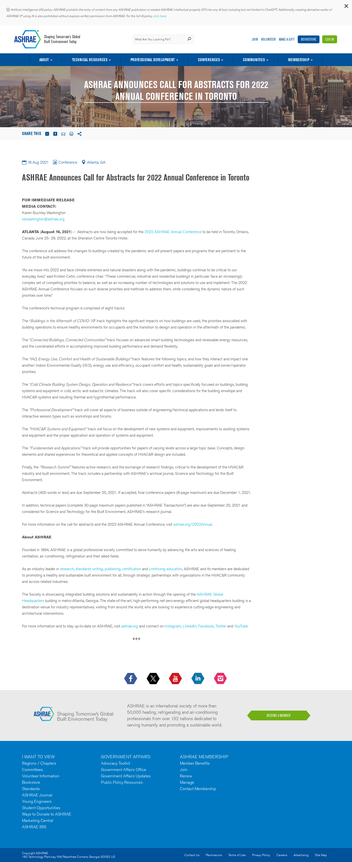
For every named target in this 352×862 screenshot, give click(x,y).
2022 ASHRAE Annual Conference (172, 231)
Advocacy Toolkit (115, 763)
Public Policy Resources (122, 782)
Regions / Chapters (39, 763)
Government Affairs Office (123, 769)
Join (255, 39)
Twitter (221, 626)
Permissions (214, 855)
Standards (31, 788)
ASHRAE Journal (37, 795)
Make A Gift (287, 39)
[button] (346, 7)
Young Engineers (37, 801)
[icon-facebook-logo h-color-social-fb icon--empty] (131, 679)
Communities (254, 59)
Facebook (206, 626)
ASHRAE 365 (34, 826)
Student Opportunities (41, 807)
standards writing (89, 569)
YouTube (241, 626)
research (67, 569)
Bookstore (308, 39)
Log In (329, 39)
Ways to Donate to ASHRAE (46, 814)
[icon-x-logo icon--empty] (154, 679)
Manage (187, 782)
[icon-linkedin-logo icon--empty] (198, 679)
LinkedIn (189, 626)
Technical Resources (89, 59)
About (44, 59)
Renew (186, 775)
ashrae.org (129, 626)
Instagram (173, 626)
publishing (113, 569)
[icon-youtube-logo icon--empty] (176, 679)
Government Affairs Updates (126, 775)
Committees (32, 769)
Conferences (209, 59)
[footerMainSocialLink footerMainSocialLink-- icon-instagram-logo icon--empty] (221, 679)
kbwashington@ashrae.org (43, 219)
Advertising (301, 855)
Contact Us (191, 855)
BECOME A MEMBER (279, 715)
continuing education (165, 569)
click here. (160, 16)
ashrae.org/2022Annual (192, 524)
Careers (281, 855)
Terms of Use (237, 855)
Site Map (321, 855)
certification (131, 569)
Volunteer (268, 39)
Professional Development (153, 59)
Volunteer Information (40, 775)
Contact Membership (198, 788)
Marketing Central (37, 820)
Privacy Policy (261, 855)
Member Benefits (195, 763)
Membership (298, 59)
